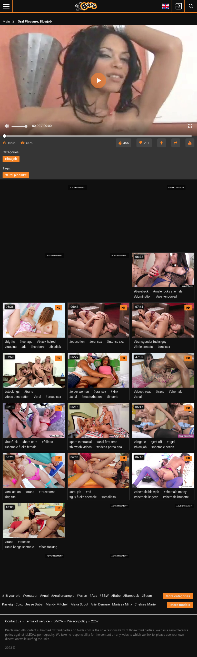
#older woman (79, 391)
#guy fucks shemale (83, 497)
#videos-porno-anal (109, 447)
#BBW (104, 596)
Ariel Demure (100, 604)
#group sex (53, 397)
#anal (73, 397)
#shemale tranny (175, 492)
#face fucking (47, 547)
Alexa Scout (79, 604)
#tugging (10, 347)
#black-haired (46, 341)
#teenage (25, 341)
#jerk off (156, 442)
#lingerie (112, 397)
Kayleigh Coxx (12, 604)
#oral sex (95, 341)
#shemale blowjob (146, 492)
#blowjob (140, 447)
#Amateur (30, 596)
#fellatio (47, 442)
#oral (37, 397)
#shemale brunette (176, 497)
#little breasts (143, 347)
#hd (88, 492)
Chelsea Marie (144, 604)
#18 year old (11, 596)
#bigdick (55, 347)
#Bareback (131, 596)
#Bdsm (146, 596)
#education (77, 341)
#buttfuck (11, 442)
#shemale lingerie (146, 497)
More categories (178, 596)
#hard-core (29, 442)
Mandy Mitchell (57, 604)
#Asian (82, 596)
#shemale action (162, 447)
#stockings (11, 391)
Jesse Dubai (34, 604)
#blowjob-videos (80, 447)
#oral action (12, 492)
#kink (114, 391)
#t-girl (171, 442)
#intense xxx (115, 341)
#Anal (44, 596)
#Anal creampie (62, 596)
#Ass (93, 596)
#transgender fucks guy (150, 341)
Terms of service (37, 621)
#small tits (108, 497)
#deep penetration (16, 397)
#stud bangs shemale (19, 547)
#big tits (10, 497)
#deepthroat (142, 391)
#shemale (175, 391)
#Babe (116, 596)
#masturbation (92, 397)
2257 (94, 621)
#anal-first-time (106, 442)
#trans (28, 391)
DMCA (58, 621)
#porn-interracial (80, 442)
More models (180, 605)
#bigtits (9, 341)
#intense (24, 542)
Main (6, 21)
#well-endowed (166, 296)
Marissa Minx (122, 604)
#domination (142, 296)
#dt (23, 347)
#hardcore (38, 347)
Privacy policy (77, 621)
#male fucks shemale (168, 291)
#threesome (47, 492)
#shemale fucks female (20, 447)
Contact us (13, 621)
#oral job (75, 492)
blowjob (11, 159)
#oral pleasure (16, 175)
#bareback (141, 291)
